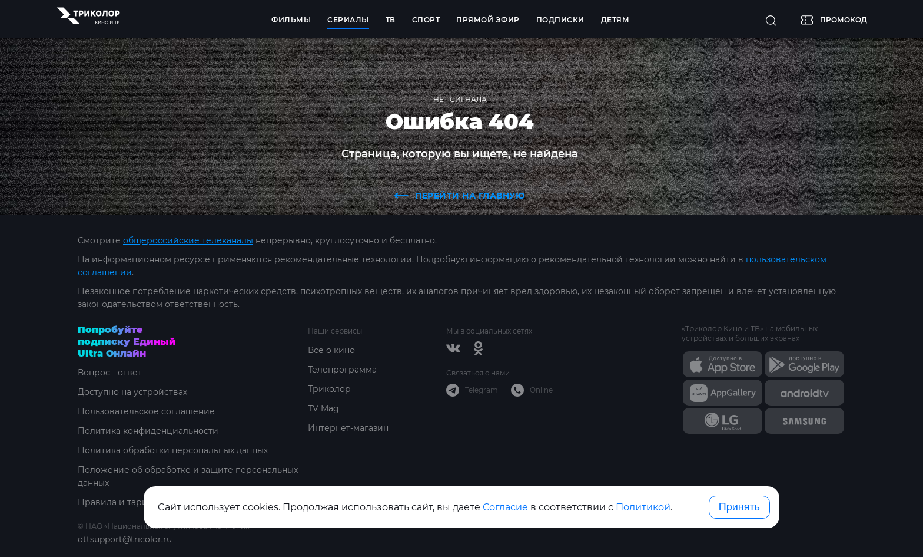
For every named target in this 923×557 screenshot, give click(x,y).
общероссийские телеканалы (188, 240)
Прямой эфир (488, 19)
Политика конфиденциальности (148, 431)
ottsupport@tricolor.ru (125, 539)
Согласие (505, 507)
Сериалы (348, 19)
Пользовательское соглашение (146, 411)
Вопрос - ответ (110, 372)
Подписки (560, 19)
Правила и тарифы (119, 502)
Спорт (426, 19)
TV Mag (323, 408)
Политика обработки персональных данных (173, 450)
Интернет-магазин (348, 428)
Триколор (329, 389)
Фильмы (291, 19)
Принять (739, 507)
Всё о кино (331, 350)
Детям (615, 19)
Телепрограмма (342, 369)
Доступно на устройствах (132, 392)
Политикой (643, 507)
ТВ (391, 19)
